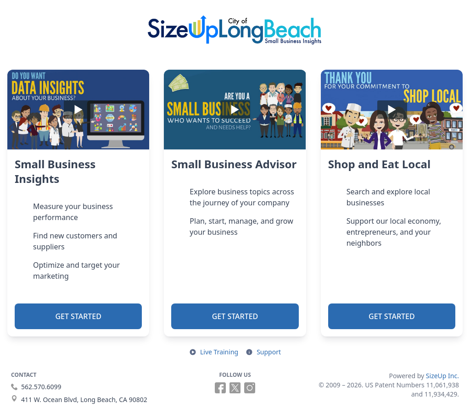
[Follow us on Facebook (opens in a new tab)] (220, 387)
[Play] (78, 109)
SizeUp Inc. (442, 375)
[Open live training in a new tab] (213, 352)
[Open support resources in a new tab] (263, 352)
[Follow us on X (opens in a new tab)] (235, 387)
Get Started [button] (78, 316)
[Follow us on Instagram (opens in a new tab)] (249, 387)
